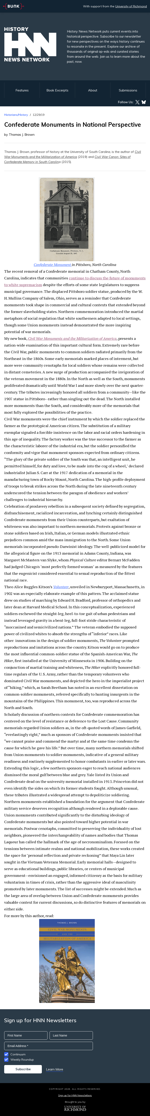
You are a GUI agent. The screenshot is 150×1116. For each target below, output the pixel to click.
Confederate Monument (53, 264)
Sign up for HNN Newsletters (75, 1095)
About (92, 90)
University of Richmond (131, 6)
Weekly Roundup (22, 1059)
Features (22, 90)
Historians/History (16, 115)
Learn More (54, 1069)
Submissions (128, 90)
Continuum (18, 1054)
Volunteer (61, 586)
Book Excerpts (57, 90)
